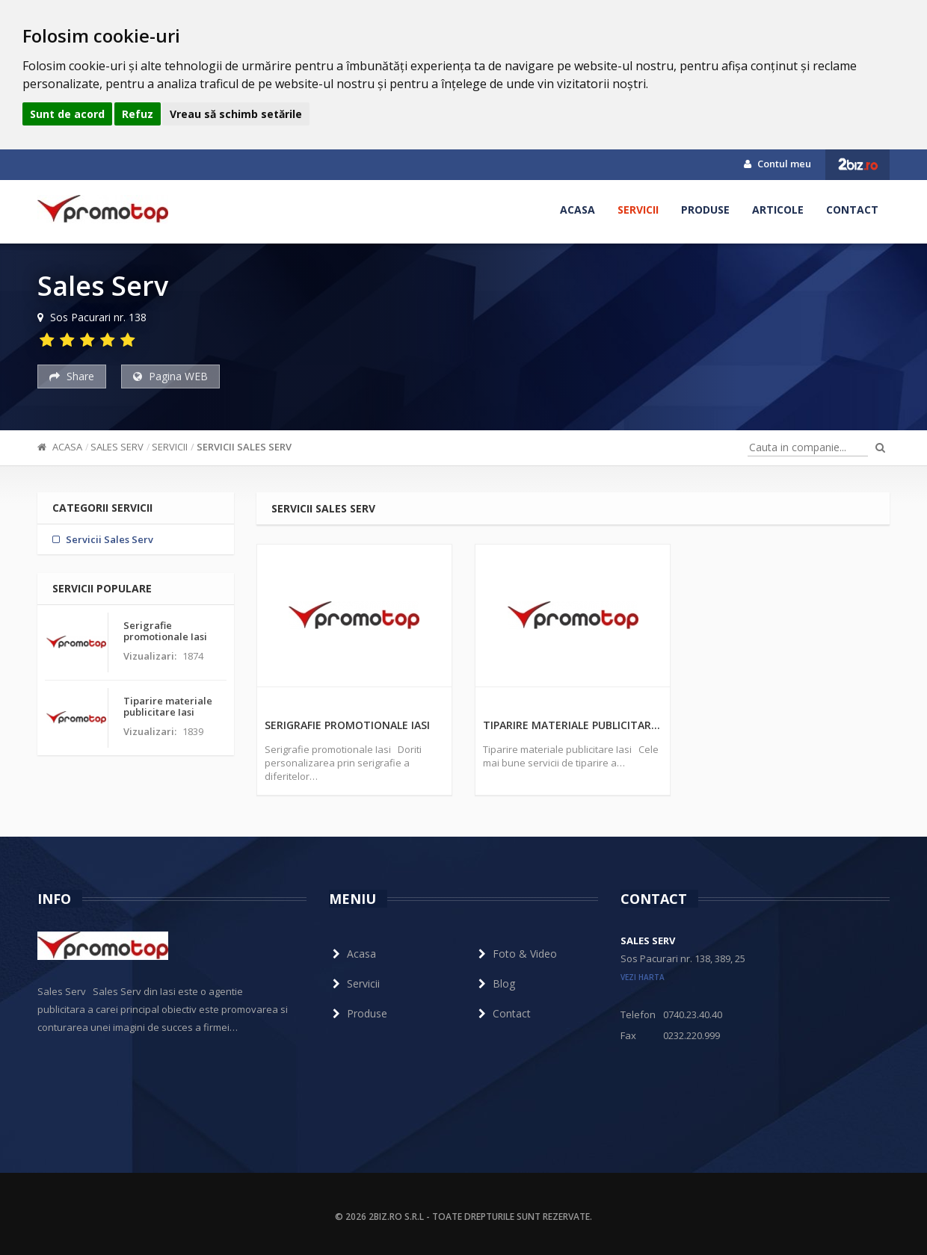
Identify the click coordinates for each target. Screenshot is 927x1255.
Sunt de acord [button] (67, 114)
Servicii (638, 209)
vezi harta (642, 977)
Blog (495, 983)
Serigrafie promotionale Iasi (347, 725)
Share (71, 376)
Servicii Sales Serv (244, 446)
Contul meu (777, 163)
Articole (778, 209)
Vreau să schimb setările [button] (236, 114)
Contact (852, 209)
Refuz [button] (137, 114)
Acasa (577, 209)
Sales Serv (117, 446)
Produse (705, 209)
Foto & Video (516, 953)
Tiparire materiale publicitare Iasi (572, 725)
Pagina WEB (170, 376)
